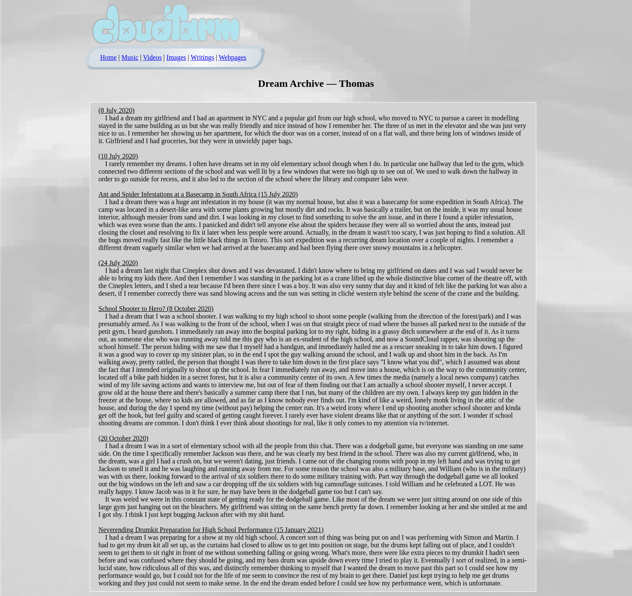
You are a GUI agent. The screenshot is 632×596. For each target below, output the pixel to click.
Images (176, 57)
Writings (202, 57)
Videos (152, 57)
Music (129, 57)
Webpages (232, 57)
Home (108, 57)
